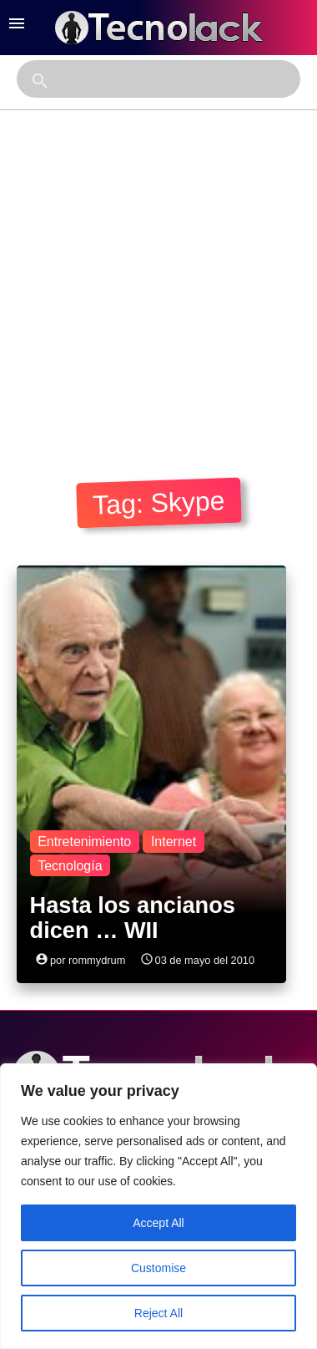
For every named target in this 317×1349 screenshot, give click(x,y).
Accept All (158, 1223)
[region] (158, 1206)
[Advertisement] (156, 275)
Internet (173, 841)
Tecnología (70, 866)
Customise (158, 1268)
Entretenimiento (84, 841)
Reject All (158, 1313)
